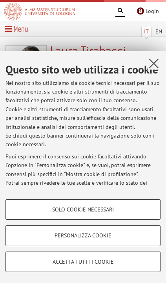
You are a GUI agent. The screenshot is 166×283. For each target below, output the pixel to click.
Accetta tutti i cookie (83, 261)
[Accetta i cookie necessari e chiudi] (154, 63)
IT (146, 31)
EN (158, 31)
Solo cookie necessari (83, 209)
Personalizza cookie (83, 235)
